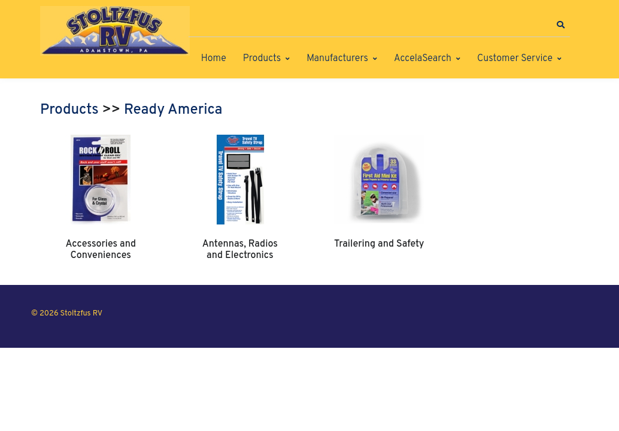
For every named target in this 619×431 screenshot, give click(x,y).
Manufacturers (337, 59)
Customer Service (515, 59)
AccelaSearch (422, 59)
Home (213, 59)
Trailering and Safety (379, 244)
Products (262, 59)
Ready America (173, 110)
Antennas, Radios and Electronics (240, 249)
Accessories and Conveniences (100, 249)
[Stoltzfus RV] (115, 31)
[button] (560, 25)
